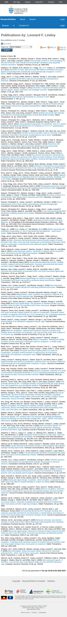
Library (27, 2)
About (22, 19)
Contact (51, 2)
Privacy (34, 612)
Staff (6, 2)
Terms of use (25, 612)
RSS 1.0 (53, 47)
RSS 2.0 (63, 47)
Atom (44, 47)
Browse (5, 25)
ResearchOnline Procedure (33, 581)
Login (62, 19)
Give (60, 2)
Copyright (16, 581)
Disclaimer (42, 612)
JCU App (16, 2)
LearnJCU (39, 2)
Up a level (7, 44)
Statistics (51, 581)
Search (32, 19)
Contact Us (24, 25)
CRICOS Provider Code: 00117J (33, 607)
